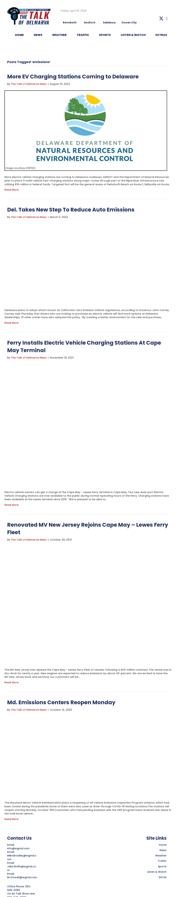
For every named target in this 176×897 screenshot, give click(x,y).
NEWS (38, 35)
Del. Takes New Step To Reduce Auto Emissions (71, 209)
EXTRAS (161, 35)
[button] (161, 18)
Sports (105, 35)
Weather (161, 855)
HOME (19, 35)
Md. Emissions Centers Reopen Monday (61, 702)
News (163, 850)
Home (163, 845)
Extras (163, 877)
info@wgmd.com (18, 848)
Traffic (162, 861)
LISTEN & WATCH (133, 35)
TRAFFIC (83, 35)
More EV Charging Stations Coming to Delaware (73, 76)
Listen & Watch (157, 872)
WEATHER (59, 35)
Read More (11, 190)
